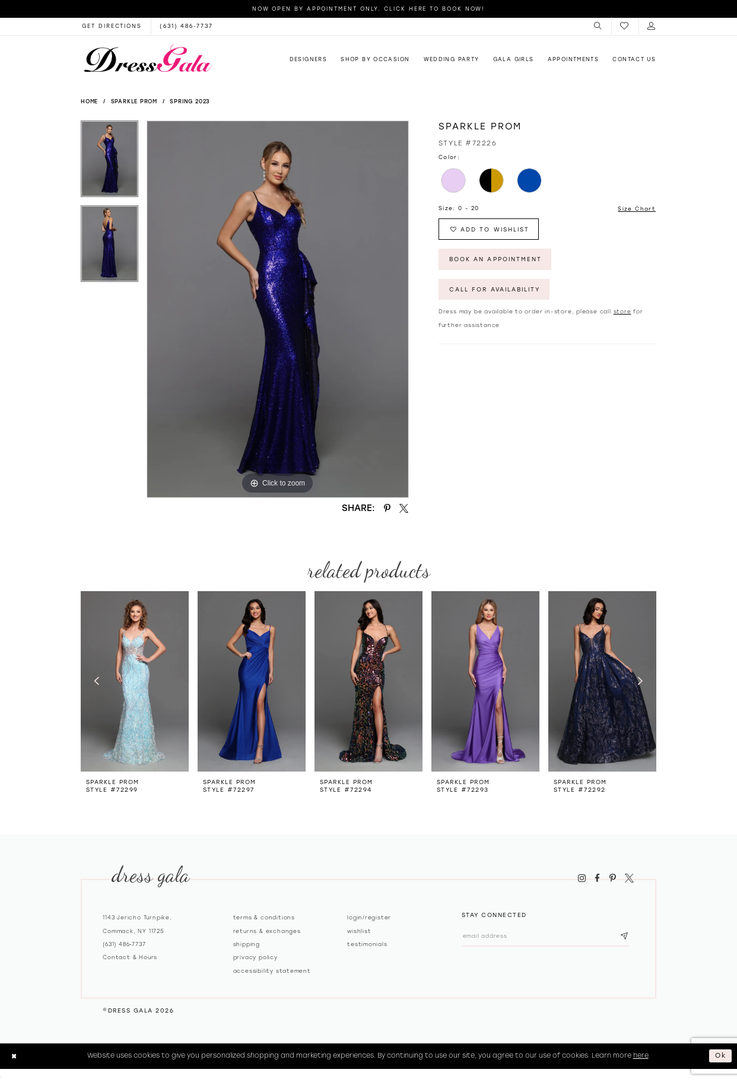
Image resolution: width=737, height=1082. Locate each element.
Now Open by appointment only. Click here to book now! (368, 8)
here (641, 1055)
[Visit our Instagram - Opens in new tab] (581, 878)
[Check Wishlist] (624, 26)
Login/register (369, 917)
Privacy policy (255, 957)
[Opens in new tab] (112, 26)
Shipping (246, 944)
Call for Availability (496, 290)
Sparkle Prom (134, 101)
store (622, 312)
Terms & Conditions (264, 917)
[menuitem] (598, 26)
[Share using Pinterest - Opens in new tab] (386, 508)
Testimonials (367, 944)
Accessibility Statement (272, 970)
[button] (598, 26)
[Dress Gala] (148, 58)
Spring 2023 (189, 101)
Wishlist (359, 931)
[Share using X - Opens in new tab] (404, 508)
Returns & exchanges (267, 931)
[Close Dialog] (14, 1056)
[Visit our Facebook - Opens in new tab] (598, 878)
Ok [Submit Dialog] (721, 1055)
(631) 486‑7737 (124, 944)
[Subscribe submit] (626, 936)
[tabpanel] (109, 162)
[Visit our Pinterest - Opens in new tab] (612, 878)
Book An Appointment (496, 259)
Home (89, 101)
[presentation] (135, 681)
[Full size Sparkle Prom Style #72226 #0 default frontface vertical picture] (277, 309)
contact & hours (130, 957)
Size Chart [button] (637, 208)
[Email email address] (547, 936)
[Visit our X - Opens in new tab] (629, 878)
